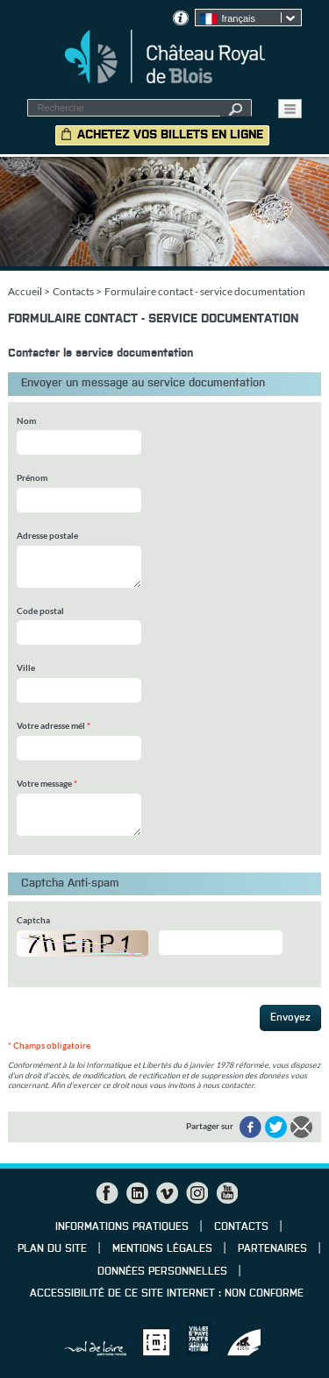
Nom (26, 420)
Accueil (25, 291)
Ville (26, 667)
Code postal (40, 610)
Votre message (47, 783)
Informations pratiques (122, 1227)
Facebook (107, 1193)
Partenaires (272, 1249)
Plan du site (52, 1249)
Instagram (196, 1193)
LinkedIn (136, 1193)
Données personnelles (162, 1272)
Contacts (73, 291)
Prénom (32, 477)
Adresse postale (47, 535)
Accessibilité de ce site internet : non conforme (167, 1294)
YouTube (226, 1193)
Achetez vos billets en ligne (170, 135)
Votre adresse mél (53, 725)
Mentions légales (162, 1249)
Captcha (33, 920)
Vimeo (166, 1193)
